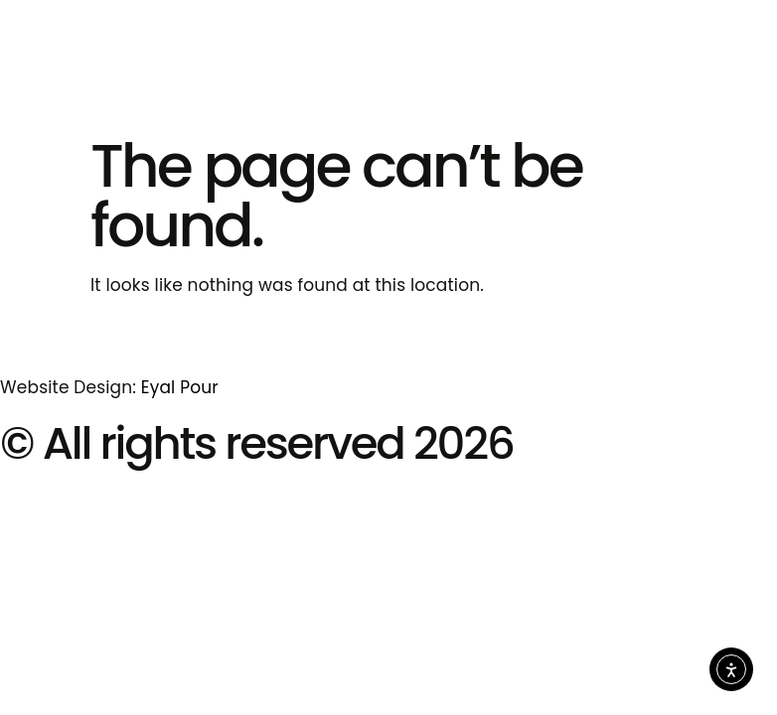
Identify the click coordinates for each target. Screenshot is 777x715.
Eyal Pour (180, 387)
